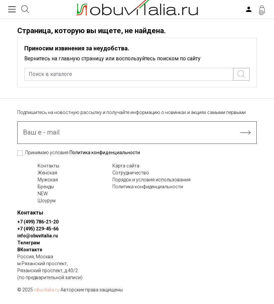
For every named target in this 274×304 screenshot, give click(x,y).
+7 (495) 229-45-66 (38, 228)
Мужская (48, 179)
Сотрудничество (130, 172)
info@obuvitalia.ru (37, 235)
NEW (43, 193)
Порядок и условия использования (151, 179)
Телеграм (28, 242)
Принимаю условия (82, 152)
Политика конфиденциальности (104, 152)
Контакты (48, 165)
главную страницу (81, 58)
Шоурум (47, 200)
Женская (47, 172)
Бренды (46, 186)
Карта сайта (125, 165)
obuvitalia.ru (47, 289)
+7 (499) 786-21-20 (38, 221)
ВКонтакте (29, 249)
